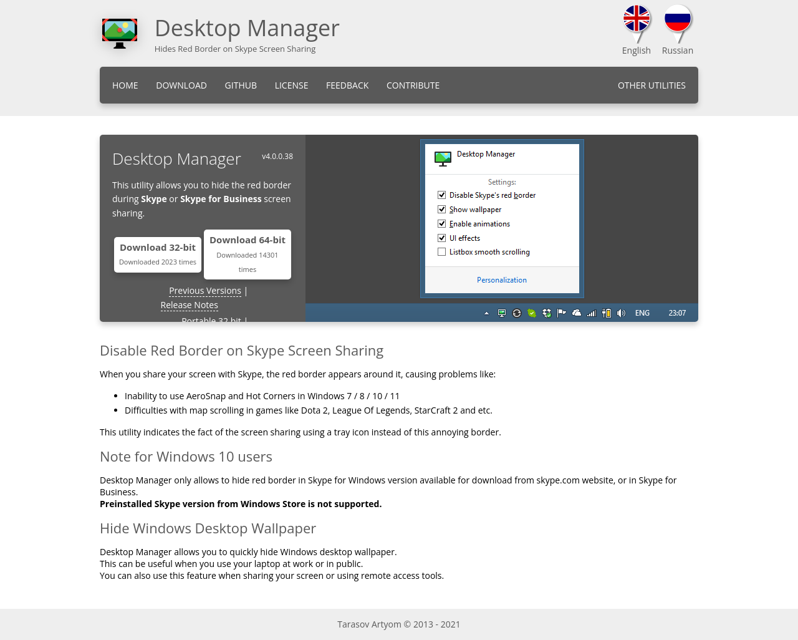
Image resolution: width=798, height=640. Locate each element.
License (292, 85)
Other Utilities (652, 85)
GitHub (241, 85)
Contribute (413, 85)
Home (125, 85)
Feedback (347, 85)
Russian (677, 50)
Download (181, 85)
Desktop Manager (247, 27)
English (636, 50)
